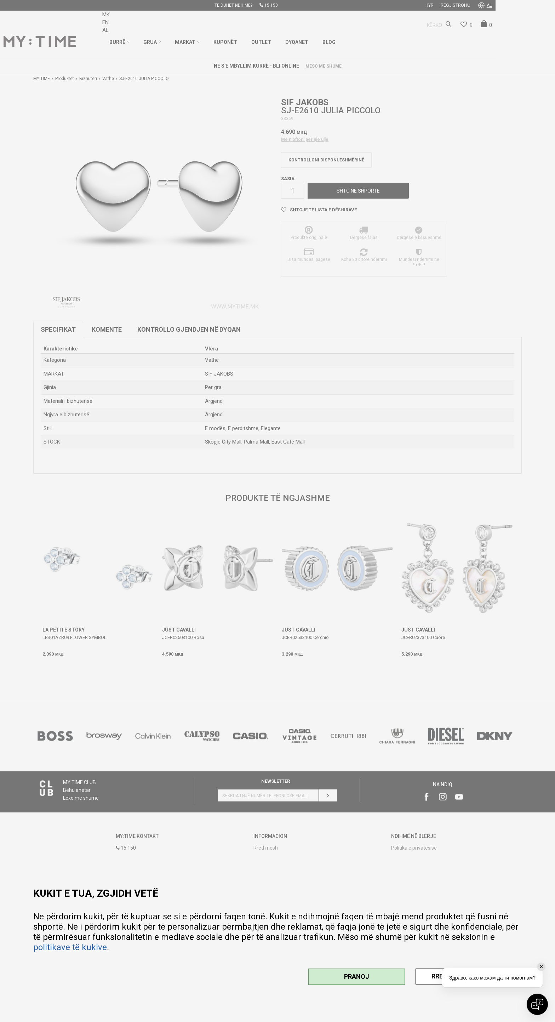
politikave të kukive (70, 947)
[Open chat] (537, 1004)
